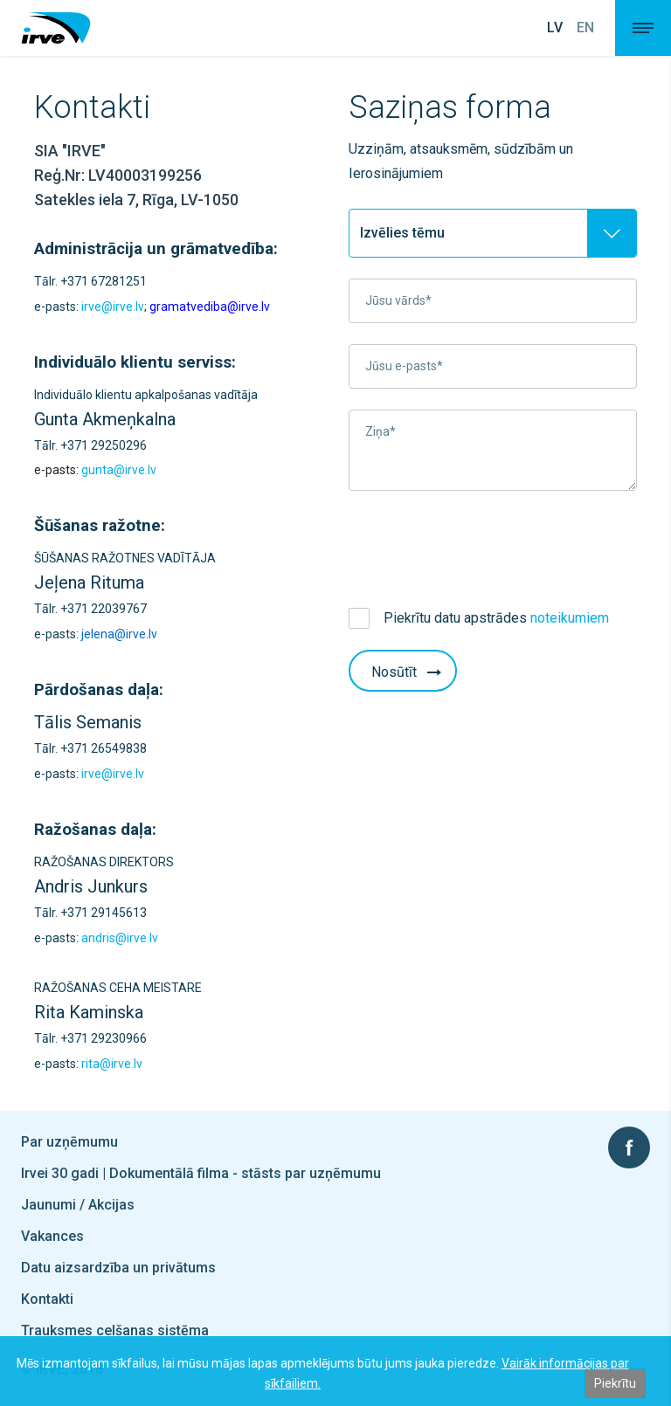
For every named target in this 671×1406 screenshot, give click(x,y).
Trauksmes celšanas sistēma (115, 1330)
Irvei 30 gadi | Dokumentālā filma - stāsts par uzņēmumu (201, 1173)
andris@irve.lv (119, 938)
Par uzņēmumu (69, 1142)
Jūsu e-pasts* (404, 366)
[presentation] (481, 546)
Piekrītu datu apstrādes (496, 618)
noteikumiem (569, 618)
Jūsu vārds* (398, 300)
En (585, 28)
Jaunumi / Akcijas (78, 1204)
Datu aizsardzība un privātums (118, 1267)
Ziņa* (380, 431)
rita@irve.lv (111, 1064)
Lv (555, 28)
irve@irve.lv (112, 307)
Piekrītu (615, 1383)
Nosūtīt (408, 672)
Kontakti (47, 1299)
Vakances (52, 1236)
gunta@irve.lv (118, 470)
